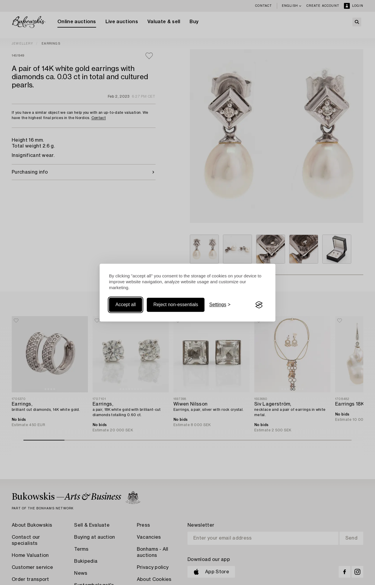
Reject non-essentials (175, 304)
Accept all (125, 304)
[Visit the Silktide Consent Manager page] (259, 305)
